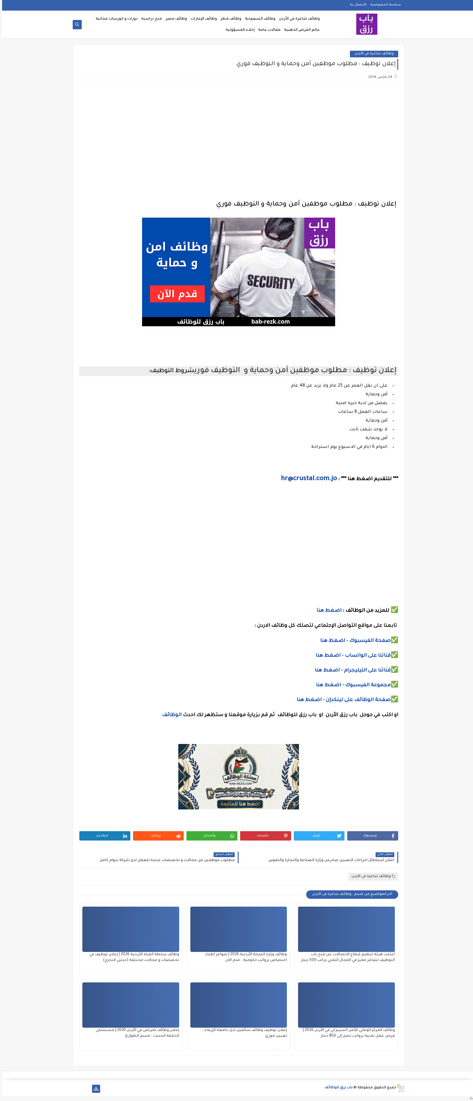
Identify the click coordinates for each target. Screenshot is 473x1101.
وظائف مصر (174, 19)
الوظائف (169, 715)
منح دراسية (149, 19)
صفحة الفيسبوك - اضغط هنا (353, 641)
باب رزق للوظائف (336, 1088)
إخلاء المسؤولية (238, 30)
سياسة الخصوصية (383, 5)
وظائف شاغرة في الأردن (297, 19)
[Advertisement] (236, 134)
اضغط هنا (326, 611)
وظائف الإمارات (202, 19)
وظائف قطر (228, 19)
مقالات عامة (267, 30)
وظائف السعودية (258, 19)
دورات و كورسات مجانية (114, 19)
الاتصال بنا (356, 5)
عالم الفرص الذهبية (300, 30)
